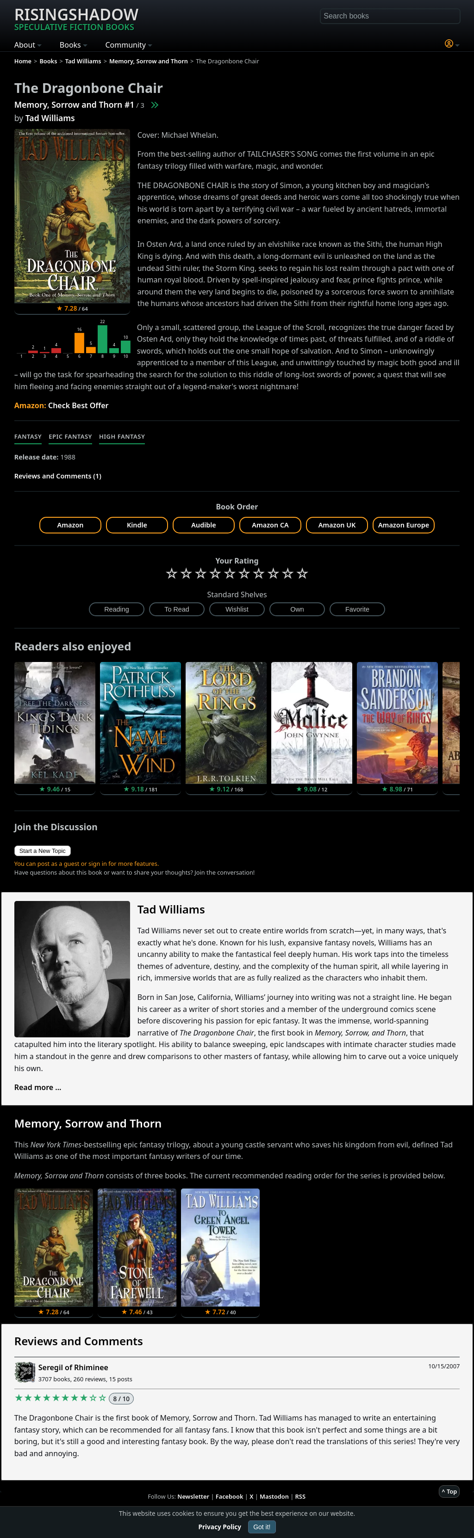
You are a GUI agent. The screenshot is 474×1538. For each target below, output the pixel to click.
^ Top (449, 1491)
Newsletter (193, 1496)
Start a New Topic (42, 850)
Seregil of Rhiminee (73, 1367)
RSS (300, 1496)
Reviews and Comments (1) (57, 476)
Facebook (229, 1496)
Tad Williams (50, 117)
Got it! (261, 1527)
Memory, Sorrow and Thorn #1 (74, 104)
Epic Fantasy (70, 436)
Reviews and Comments (78, 1340)
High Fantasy (122, 436)
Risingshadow (76, 18)
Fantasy (28, 436)
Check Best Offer (78, 405)
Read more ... (38, 1087)
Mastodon (274, 1496)
